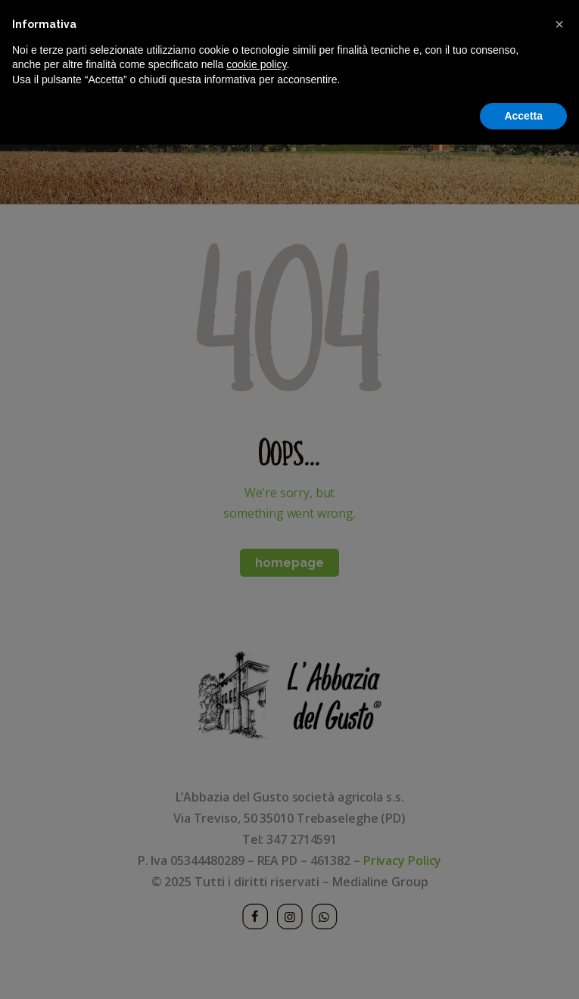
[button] (559, 879)
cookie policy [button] (256, 919)
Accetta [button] (523, 969)
